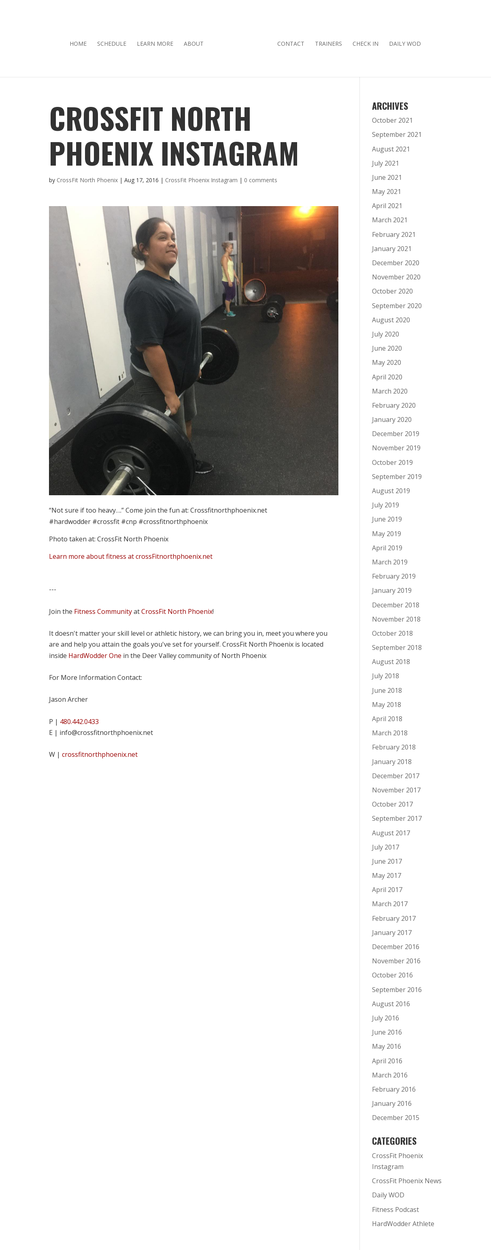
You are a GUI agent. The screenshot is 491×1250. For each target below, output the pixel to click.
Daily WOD (402, 41)
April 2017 (387, 886)
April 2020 (387, 374)
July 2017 (385, 844)
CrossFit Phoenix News (407, 1177)
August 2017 (391, 830)
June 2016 (387, 1029)
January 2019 (392, 587)
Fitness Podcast (395, 1206)
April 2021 (387, 202)
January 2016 (392, 1100)
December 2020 (395, 260)
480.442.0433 (79, 718)
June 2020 (387, 345)
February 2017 (394, 915)
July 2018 (385, 673)
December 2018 (395, 602)
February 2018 (394, 744)
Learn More (158, 41)
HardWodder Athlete (403, 1220)
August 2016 (391, 1001)
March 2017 (390, 901)
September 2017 (397, 815)
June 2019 (387, 516)
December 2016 (395, 943)
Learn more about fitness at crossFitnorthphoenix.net (131, 553)
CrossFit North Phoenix (87, 177)
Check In (363, 41)
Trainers (325, 41)
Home (80, 41)
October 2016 (392, 972)
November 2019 (396, 445)
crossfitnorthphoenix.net (100, 751)
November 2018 (396, 616)
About (196, 41)
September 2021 (397, 131)
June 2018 (387, 687)
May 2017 (386, 872)
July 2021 (385, 160)
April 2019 (387, 545)
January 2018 (392, 758)
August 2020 (391, 317)
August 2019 (391, 487)
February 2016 (394, 1086)
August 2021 (391, 146)
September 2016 (397, 986)
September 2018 (397, 644)
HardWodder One (94, 652)
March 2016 (390, 1072)
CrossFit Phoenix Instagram (201, 177)
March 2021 (390, 217)
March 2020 (390, 388)
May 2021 (386, 188)
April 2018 (387, 715)
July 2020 (385, 331)
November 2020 (396, 274)
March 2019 (390, 559)
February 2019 (394, 573)
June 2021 (387, 174)
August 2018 (391, 658)
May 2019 (386, 530)
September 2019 (397, 473)
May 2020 (386, 359)
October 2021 (392, 117)
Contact (288, 41)
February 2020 (394, 402)
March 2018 (390, 730)
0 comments (260, 177)
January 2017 (392, 929)
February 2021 (394, 231)
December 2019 (395, 430)
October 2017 (392, 801)
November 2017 (396, 787)
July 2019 (385, 502)
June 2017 (387, 858)
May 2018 (386, 701)
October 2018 (392, 630)
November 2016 (396, 958)
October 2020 (392, 288)
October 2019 (392, 459)
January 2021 (392, 245)
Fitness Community (103, 608)
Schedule (114, 41)
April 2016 (387, 1058)
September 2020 (397, 302)
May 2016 (386, 1043)
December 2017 (395, 773)
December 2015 (395, 1114)
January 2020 (392, 416)
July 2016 (385, 1015)
